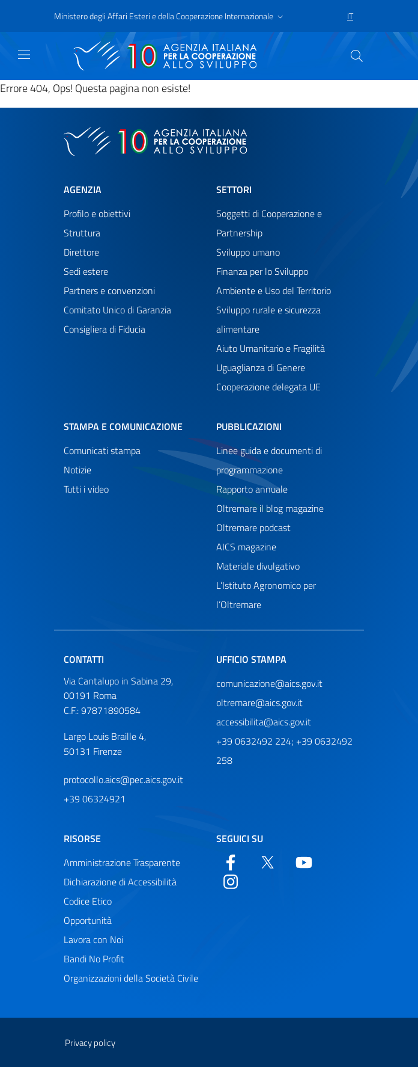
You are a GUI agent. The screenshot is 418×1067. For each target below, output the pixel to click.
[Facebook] (230, 861)
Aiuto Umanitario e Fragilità (270, 348)
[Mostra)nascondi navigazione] (24, 55)
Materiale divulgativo (258, 566)
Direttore (81, 252)
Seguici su (239, 838)
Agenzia (82, 189)
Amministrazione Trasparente (122, 862)
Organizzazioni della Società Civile (131, 978)
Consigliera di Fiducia (104, 329)
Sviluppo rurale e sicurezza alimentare (268, 319)
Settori (234, 189)
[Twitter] (267, 861)
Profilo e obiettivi (97, 213)
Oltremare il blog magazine (270, 508)
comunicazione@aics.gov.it (269, 683)
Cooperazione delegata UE (268, 387)
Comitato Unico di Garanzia (117, 310)
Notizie (77, 470)
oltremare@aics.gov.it (259, 702)
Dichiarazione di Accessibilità (120, 882)
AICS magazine (246, 547)
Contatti (84, 659)
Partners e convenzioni (109, 290)
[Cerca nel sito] (357, 56)
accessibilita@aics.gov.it (263, 722)
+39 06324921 (95, 799)
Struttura (82, 233)
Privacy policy (90, 1043)
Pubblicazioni (249, 426)
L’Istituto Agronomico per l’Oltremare (266, 595)
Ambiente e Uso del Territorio (273, 290)
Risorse (82, 838)
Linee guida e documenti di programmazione (269, 460)
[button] (170, 16)
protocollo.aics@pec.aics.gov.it (123, 779)
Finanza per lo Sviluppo (262, 271)
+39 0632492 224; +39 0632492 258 (284, 750)
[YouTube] (303, 861)
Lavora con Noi (93, 939)
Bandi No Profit (94, 959)
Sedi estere (86, 271)
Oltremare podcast (253, 527)
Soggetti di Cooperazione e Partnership (269, 223)
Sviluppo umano (248, 252)
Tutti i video (86, 489)
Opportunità (88, 920)
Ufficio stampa (251, 659)
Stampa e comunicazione (123, 426)
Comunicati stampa (102, 450)
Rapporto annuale (252, 489)
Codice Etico (88, 901)
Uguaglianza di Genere (260, 367)
